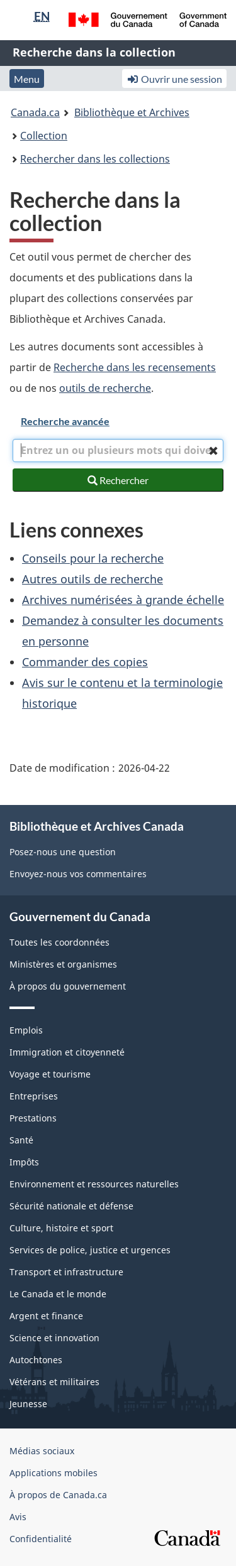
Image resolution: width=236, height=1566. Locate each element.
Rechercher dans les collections (95, 159)
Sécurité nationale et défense (71, 1206)
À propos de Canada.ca (58, 1495)
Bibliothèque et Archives (131, 112)
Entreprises (33, 1096)
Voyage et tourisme (50, 1074)
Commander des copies (85, 661)
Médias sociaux (41, 1451)
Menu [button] (27, 79)
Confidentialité (40, 1539)
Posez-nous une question (62, 852)
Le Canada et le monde (57, 1294)
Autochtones (35, 1360)
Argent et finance (46, 1316)
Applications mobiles (53, 1473)
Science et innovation (54, 1338)
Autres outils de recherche (92, 578)
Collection (43, 136)
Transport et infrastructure (66, 1272)
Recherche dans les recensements (134, 367)
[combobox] (118, 450)
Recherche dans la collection (94, 52)
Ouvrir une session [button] (174, 79)
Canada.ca (35, 112)
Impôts (24, 1162)
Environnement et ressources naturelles (94, 1184)
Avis (17, 1517)
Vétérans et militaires (54, 1382)
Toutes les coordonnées (59, 942)
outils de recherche (105, 388)
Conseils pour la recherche (93, 558)
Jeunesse (28, 1404)
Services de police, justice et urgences (90, 1250)
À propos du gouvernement (67, 986)
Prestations (33, 1118)
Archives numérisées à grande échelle (123, 599)
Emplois (26, 1030)
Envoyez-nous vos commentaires (78, 874)
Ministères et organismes (63, 964)
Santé (21, 1140)
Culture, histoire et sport (61, 1228)
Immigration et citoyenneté (67, 1052)
